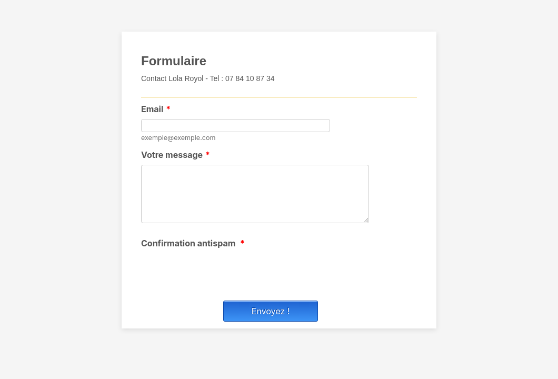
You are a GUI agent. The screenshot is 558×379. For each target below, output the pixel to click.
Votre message (175, 154)
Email (156, 109)
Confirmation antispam (193, 243)
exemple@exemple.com (178, 138)
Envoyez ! (271, 311)
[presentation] (221, 273)
